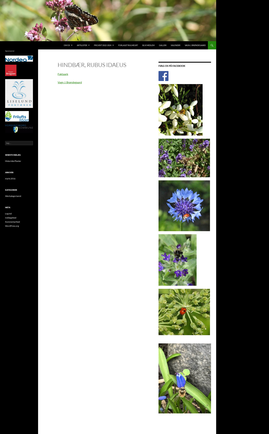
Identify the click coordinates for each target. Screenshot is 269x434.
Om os (67, 45)
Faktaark (63, 74)
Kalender (175, 45)
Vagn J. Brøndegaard (195, 45)
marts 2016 (10, 178)
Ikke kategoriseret (13, 196)
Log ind (8, 213)
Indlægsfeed (10, 217)
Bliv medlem (148, 45)
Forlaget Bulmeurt (128, 45)
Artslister (82, 45)
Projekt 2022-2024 (102, 45)
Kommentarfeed (12, 222)
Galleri (162, 45)
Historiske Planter (13, 161)
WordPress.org (12, 226)
